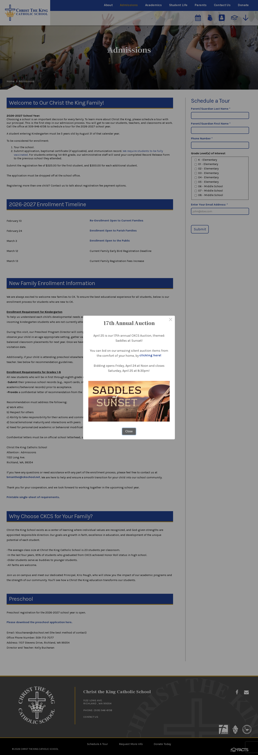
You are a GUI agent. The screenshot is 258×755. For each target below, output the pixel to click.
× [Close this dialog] (170, 320)
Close (129, 431)
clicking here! (150, 356)
